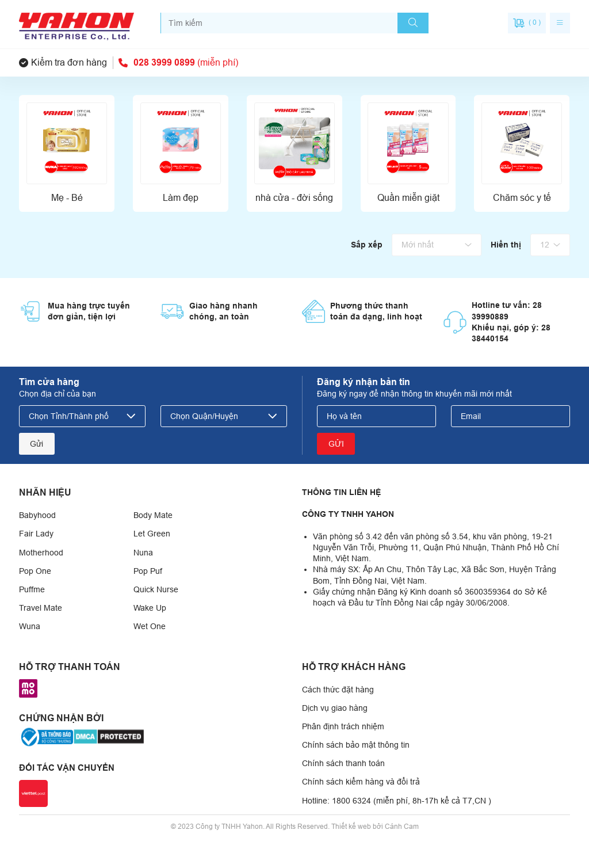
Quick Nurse (155, 589)
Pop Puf (147, 571)
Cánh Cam (402, 827)
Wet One (149, 626)
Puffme (32, 589)
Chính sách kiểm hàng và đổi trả (361, 781)
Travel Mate (40, 607)
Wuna (29, 626)
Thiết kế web (351, 827)
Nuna (143, 552)
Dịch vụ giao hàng (335, 708)
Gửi (36, 443)
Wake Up (149, 607)
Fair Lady (36, 533)
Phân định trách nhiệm (343, 726)
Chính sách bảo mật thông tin (356, 744)
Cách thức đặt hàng (338, 689)
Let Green (151, 533)
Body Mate (153, 515)
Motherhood (41, 552)
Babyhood (37, 515)
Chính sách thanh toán (343, 763)
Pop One (35, 571)
